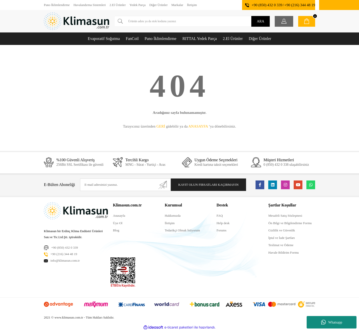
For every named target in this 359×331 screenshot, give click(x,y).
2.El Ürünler (117, 5)
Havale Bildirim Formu (283, 252)
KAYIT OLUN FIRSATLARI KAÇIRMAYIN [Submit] (208, 184)
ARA (260, 21)
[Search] (192, 21)
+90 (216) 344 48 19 (299, 5)
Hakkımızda (173, 215)
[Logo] (76, 21)
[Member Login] (284, 21)
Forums (222, 230)
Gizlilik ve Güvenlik (281, 230)
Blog (116, 230)
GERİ (160, 126)
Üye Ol (117, 223)
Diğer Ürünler (158, 5)
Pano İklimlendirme (57, 5)
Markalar (177, 5)
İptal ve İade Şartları (281, 238)
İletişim (192, 5)
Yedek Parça (137, 5)
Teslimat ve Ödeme (280, 245)
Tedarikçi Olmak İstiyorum (182, 230)
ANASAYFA (198, 126)
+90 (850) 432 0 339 (267, 5)
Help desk (223, 223)
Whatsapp (331, 322)
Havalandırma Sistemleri (90, 5)
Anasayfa (119, 215)
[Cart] (306, 21)
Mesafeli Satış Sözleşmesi (285, 215)
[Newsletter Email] (125, 184)
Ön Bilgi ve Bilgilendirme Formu (290, 223)
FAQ (220, 215)
